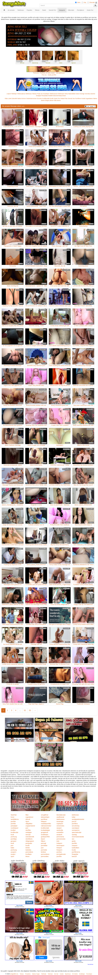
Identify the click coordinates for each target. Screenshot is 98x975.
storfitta (28, 830)
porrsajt (43, 843)
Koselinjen (46, 93)
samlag (74, 834)
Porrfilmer (78, 98)
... (20, 710)
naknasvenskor (46, 826)
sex (73, 839)
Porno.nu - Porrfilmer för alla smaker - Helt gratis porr (49, 73)
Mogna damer (49, 100)
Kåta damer (57, 100)
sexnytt (28, 834)
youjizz (13, 854)
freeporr (59, 848)
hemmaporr (60, 845)
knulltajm (29, 854)
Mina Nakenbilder (70, 93)
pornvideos (29, 852)
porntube (44, 850)
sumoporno (76, 830)
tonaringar (60, 821)
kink (58, 841)
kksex (27, 856)
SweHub (13, 815)
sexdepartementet (78, 819)
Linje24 (9, 93)
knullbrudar (14, 832)
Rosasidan (45, 95)
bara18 (74, 856)
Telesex (34, 93)
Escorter (39, 98)
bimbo (28, 848)
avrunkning (75, 826)
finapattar (75, 854)
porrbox (59, 852)
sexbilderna (15, 819)
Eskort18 (55, 95)
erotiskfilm (60, 832)
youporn (13, 852)
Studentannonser (31, 98)
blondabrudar (61, 815)
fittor (27, 815)
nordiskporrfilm (46, 823)
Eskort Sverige (80, 93)
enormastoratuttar (78, 837)
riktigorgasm (30, 841)
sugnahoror (29, 817)
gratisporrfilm (45, 837)
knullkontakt (45, 828)
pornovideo (45, 856)
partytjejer (14, 826)
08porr (43, 841)
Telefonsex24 (54, 93)
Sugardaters (89, 98)
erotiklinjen (44, 834)
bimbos (43, 852)
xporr (12, 856)
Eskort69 (14, 98)
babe (12, 848)
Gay (85, 2)
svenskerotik (30, 837)
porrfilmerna (76, 852)
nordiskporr (14, 828)
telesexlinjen (45, 817)
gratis (74, 841)
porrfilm (13, 821)
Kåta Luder (8, 98)
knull (12, 834)
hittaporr (44, 821)
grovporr (13, 841)
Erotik (51, 98)
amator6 (59, 834)
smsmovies (60, 826)
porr (27, 828)
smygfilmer (44, 815)
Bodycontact (62, 95)
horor (12, 817)
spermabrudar (76, 832)
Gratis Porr (57, 98)
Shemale (92, 2)
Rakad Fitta (64, 98)
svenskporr (75, 828)
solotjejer (29, 832)
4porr (27, 821)
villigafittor (29, 823)
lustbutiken (75, 848)
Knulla (83, 98)
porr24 (74, 821)
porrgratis (29, 843)
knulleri (13, 830)
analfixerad (60, 817)
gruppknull (44, 832)
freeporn (59, 850)
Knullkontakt (45, 98)
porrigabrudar (61, 854)
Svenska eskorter (90, 93)
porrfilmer (44, 819)
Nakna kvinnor (21, 98)
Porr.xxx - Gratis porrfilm (49, 75)
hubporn (59, 843)
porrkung (14, 837)
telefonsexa (60, 819)
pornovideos (45, 854)
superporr (60, 823)
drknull (28, 819)
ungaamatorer (30, 826)
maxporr (75, 845)
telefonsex (75, 815)
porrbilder (44, 845)
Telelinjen (14, 93)
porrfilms (75, 823)
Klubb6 (50, 95)
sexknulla (60, 830)
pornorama (60, 837)
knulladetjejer (45, 830)
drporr (43, 839)
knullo (28, 845)
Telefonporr (61, 93)
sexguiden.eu (14, 974)
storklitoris (29, 839)
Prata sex (40, 93)
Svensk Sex (71, 98)
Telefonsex (28, 93)
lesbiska (28, 850)
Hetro (78, 2)
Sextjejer (38, 95)
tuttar (73, 817)
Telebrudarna (21, 93)
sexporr (59, 828)
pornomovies (61, 839)
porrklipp (14, 839)
